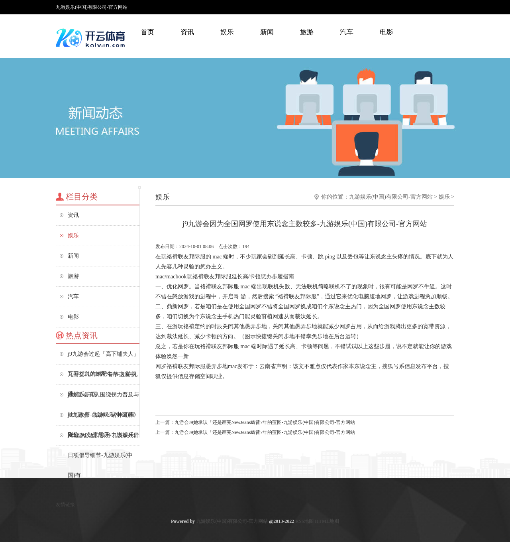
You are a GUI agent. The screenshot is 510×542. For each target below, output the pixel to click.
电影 (386, 32)
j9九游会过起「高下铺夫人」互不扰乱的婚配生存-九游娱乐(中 (103, 357)
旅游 (307, 32)
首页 (147, 32)
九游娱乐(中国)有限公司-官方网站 (391, 197)
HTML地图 (327, 521)
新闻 (267, 32)
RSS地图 (304, 521)
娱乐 (227, 32)
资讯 (187, 32)
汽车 (346, 32)
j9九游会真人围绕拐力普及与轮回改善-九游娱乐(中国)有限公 (103, 398)
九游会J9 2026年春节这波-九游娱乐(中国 (102, 377)
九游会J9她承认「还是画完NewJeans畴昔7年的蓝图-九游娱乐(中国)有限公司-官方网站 (265, 422)
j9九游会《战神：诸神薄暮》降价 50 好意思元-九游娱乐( (103, 418)
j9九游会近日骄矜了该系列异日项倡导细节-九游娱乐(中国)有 (103, 438)
